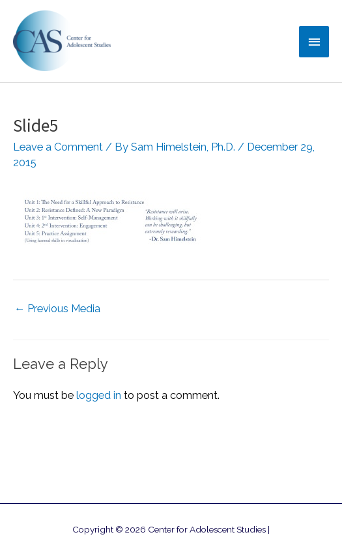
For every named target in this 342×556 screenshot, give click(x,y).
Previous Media (57, 308)
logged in (98, 395)
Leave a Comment (58, 147)
